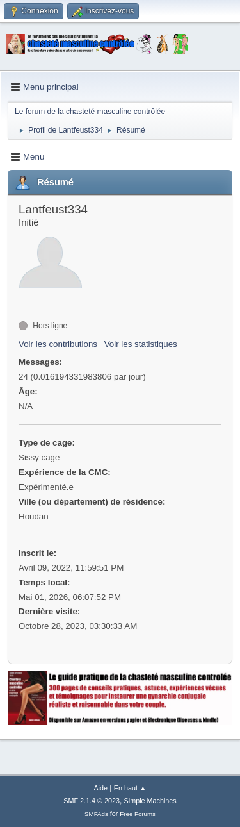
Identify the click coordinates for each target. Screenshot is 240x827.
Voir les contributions (58, 344)
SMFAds (96, 813)
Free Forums (138, 813)
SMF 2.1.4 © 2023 (91, 801)
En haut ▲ (130, 788)
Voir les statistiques (140, 344)
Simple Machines (150, 801)
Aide (100, 788)
